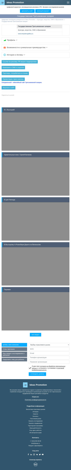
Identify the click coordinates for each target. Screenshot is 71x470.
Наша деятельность (35, 428)
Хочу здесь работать (35, 430)
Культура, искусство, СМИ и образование (32, 30)
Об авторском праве (35, 432)
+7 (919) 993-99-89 (35, 441)
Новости (35, 414)
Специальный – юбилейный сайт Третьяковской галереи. (22, 82)
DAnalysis (35, 412)
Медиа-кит (35, 396)
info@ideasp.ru (35, 443)
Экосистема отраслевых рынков (35, 409)
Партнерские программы (35, 425)
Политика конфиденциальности (35, 400)
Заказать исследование (35, 421)
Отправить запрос (37, 374)
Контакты (35, 416)
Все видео (35, 334)
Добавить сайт (27, 11)
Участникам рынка (35, 418)
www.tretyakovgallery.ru (25, 33)
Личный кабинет (43, 11)
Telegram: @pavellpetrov (35, 445)
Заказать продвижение (35, 423)
